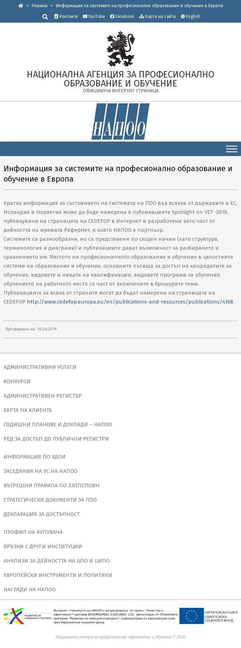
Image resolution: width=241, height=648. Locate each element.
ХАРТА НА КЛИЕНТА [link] (28, 410)
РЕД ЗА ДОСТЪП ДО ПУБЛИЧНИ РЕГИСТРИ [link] (56, 439)
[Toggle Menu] (231, 148)
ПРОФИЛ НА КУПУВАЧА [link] (33, 532)
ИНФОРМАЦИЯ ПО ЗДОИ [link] (35, 457)
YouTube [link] (94, 16)
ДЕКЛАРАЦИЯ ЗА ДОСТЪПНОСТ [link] (42, 514)
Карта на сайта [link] (157, 16)
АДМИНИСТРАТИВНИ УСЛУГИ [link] (40, 367)
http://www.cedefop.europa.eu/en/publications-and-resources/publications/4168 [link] (130, 302)
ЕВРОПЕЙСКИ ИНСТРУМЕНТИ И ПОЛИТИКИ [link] (58, 575)
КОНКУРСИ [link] (17, 381)
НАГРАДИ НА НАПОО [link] (30, 589)
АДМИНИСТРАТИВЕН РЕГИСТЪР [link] (43, 396)
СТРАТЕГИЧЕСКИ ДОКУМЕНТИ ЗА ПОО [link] (50, 500)
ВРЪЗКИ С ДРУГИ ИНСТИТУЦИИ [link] (43, 546)
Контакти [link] (66, 16)
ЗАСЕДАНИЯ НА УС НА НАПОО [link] (40, 471)
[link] (20, 5)
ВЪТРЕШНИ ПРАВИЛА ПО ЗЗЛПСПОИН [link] (52, 485)
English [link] (193, 16)
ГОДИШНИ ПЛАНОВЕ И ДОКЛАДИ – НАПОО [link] (58, 424)
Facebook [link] (122, 16)
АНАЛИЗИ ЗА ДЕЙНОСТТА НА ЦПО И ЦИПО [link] (57, 561)
